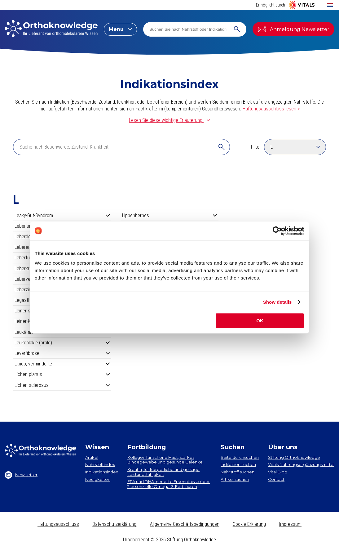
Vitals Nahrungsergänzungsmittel (301, 464)
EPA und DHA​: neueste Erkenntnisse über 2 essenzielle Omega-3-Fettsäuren (168, 484)
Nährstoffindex (100, 464)
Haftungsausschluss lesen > (271, 109)
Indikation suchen (238, 464)
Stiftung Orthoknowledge (294, 457)
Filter (256, 147)
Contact (276, 479)
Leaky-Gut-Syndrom (62, 215)
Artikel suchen (235, 479)
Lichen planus (62, 374)
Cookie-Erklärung (249, 524)
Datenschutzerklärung (114, 524)
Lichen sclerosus (62, 385)
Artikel (91, 457)
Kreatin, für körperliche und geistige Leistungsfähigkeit (163, 472)
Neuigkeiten (97, 479)
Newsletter (21, 475)
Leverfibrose (62, 353)
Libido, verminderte (62, 364)
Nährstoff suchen (237, 471)
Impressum (290, 524)
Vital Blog (277, 471)
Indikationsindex (101, 471)
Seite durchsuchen (240, 457)
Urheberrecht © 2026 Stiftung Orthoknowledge (169, 540)
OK (259, 320)
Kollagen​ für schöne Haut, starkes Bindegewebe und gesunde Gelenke (165, 460)
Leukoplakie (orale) (62, 343)
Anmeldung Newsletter (293, 29)
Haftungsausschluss (58, 524)
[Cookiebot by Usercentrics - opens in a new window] (277, 230)
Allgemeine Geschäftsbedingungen (184, 524)
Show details (277, 302)
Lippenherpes (169, 215)
